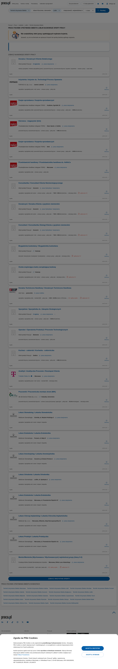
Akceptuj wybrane (92, 654)
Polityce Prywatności (23, 654)
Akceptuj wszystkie (92, 648)
